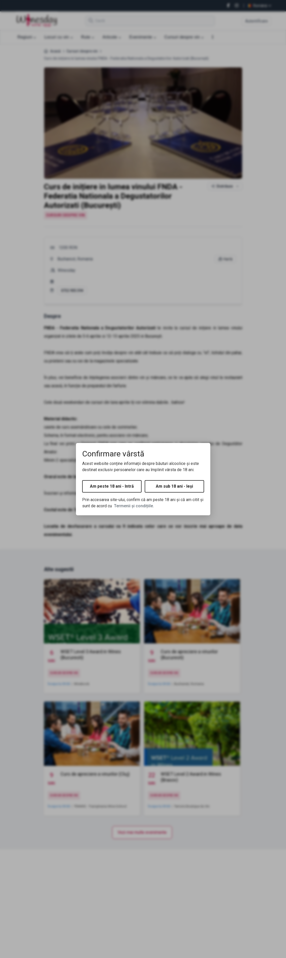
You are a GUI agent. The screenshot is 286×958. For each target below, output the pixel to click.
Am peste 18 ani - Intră (112, 486)
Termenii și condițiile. (134, 505)
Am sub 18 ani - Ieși (174, 486)
